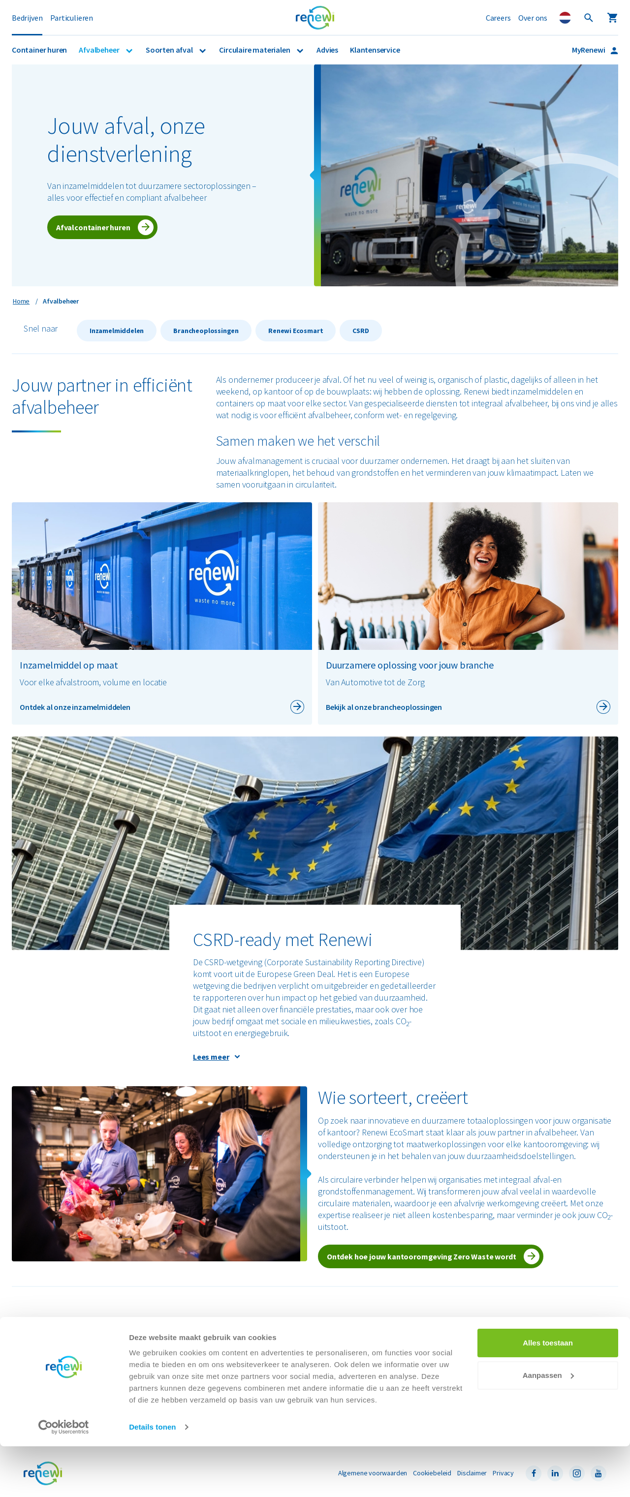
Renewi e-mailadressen (351, 1366)
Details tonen (152, 1477)
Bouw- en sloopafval (200, 1335)
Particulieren (71, 18)
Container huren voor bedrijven (68, 1335)
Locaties (477, 1355)
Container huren (39, 50)
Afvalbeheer (100, 50)
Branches (37, 1355)
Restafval (184, 1366)
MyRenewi (589, 50)
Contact (476, 1366)
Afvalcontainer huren (93, 227)
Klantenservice (375, 50)
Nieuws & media (340, 1345)
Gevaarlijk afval (192, 1345)
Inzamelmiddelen (117, 330)
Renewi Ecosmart (295, 330)
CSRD (360, 330)
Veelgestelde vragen (495, 1345)
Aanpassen (548, 1425)
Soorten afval (170, 50)
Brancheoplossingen (206, 330)
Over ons (532, 18)
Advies (327, 50)
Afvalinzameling (46, 1345)
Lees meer (211, 1057)
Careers (498, 18)
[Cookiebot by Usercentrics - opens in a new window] (64, 1477)
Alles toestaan (548, 1393)
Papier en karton (194, 1355)
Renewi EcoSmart (49, 1366)
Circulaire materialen (255, 50)
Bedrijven (27, 18)
